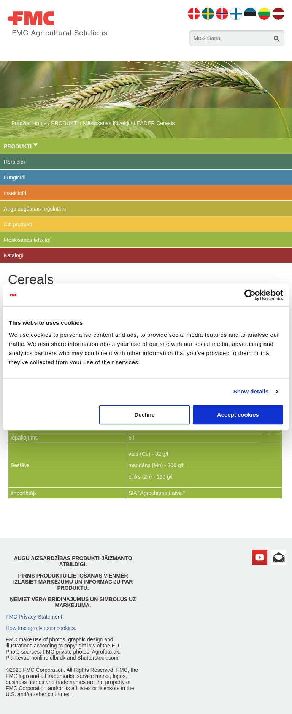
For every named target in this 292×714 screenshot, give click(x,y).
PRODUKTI (64, 123)
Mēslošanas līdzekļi (106, 123)
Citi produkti (18, 224)
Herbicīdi (14, 162)
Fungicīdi (14, 178)
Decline (144, 414)
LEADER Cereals (154, 123)
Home (39, 123)
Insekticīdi (15, 193)
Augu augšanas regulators (35, 209)
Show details (251, 391)
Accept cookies (238, 414)
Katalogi (13, 255)
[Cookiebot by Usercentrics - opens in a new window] (250, 295)
